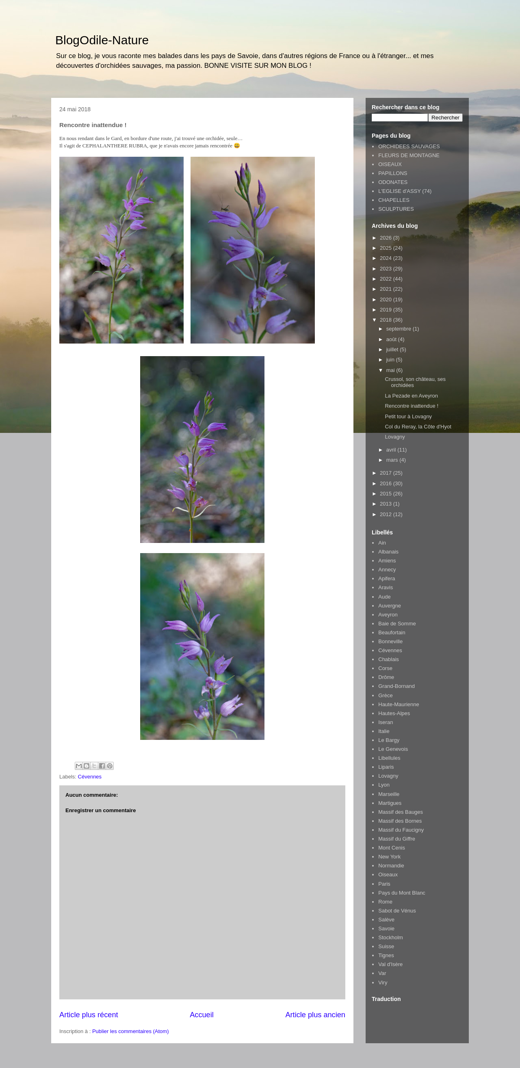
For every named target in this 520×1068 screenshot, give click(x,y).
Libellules (389, 758)
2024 (386, 258)
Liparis (386, 767)
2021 (386, 289)
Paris (384, 884)
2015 (386, 494)
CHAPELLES (394, 200)
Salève (386, 920)
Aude (384, 597)
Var (382, 973)
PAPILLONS (392, 173)
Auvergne (389, 606)
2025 (386, 248)
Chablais (388, 659)
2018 (386, 320)
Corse (385, 668)
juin (391, 360)
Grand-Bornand (396, 686)
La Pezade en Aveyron (411, 396)
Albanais (388, 552)
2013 (386, 504)
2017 (386, 473)
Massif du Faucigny (401, 830)
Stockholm (390, 937)
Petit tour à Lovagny (408, 416)
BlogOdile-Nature (102, 40)
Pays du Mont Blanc (401, 893)
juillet (393, 349)
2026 (386, 238)
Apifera (386, 578)
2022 (386, 279)
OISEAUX (390, 164)
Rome (385, 902)
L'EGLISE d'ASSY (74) (404, 191)
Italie (383, 731)
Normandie (391, 866)
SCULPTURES (396, 209)
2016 (386, 483)
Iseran (385, 722)
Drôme (386, 677)
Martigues (389, 803)
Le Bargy (388, 740)
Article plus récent (88, 1015)
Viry (382, 982)
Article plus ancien (315, 1015)
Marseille (388, 794)
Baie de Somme (397, 623)
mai (391, 370)
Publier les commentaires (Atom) (130, 1031)
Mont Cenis (391, 848)
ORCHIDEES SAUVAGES (409, 146)
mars (393, 460)
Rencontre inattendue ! (411, 406)
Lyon (384, 785)
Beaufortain (391, 632)
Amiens (387, 561)
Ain (382, 543)
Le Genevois (393, 749)
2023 (386, 269)
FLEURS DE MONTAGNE (409, 155)
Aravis (385, 587)
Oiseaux (388, 874)
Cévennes (90, 777)
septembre (399, 329)
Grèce (385, 695)
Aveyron (387, 615)
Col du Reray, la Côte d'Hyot (418, 427)
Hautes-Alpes (394, 713)
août (392, 339)
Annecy (387, 569)
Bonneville (390, 641)
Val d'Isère (390, 964)
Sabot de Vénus (397, 911)
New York (389, 857)
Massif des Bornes (400, 821)
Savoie (386, 928)
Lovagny (395, 437)
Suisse (386, 946)
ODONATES (392, 182)
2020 (386, 299)
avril (391, 450)
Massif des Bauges (400, 812)
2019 (386, 310)
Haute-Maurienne (398, 704)
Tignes (386, 955)
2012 (386, 514)
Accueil (202, 1015)
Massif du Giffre (396, 839)
